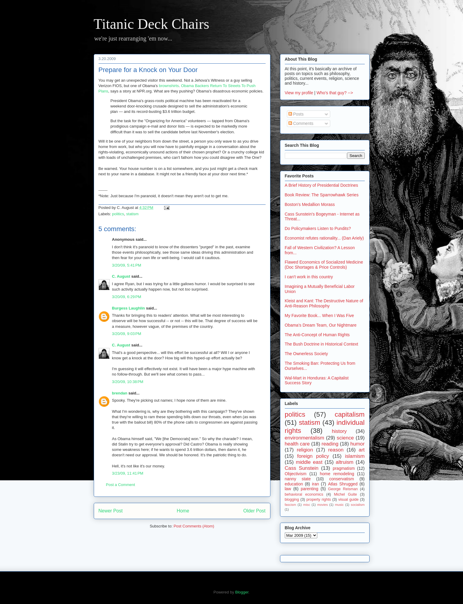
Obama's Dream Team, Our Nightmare (321, 325)
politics (118, 214)
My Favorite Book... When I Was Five (319, 315)
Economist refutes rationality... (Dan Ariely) (324, 238)
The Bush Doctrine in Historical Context (321, 344)
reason (335, 450)
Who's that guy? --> (335, 92)
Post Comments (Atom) (194, 526)
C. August (121, 276)
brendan (119, 393)
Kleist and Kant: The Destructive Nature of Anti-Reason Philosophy (324, 303)
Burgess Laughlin (128, 308)
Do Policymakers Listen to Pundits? (318, 228)
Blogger (241, 592)
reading (329, 444)
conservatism (341, 478)
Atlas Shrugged (343, 484)
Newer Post (111, 510)
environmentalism (304, 438)
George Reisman (343, 489)
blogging (292, 499)
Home (183, 510)
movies (322, 504)
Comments (301, 123)
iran (315, 484)
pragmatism (344, 468)
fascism (290, 504)
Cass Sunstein (301, 468)
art (362, 450)
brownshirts (169, 85)
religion (305, 450)
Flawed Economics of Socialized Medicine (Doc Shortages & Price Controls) (324, 265)
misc (306, 504)
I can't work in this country (309, 276)
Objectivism (295, 473)
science (345, 438)
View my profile (299, 92)
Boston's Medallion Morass (310, 204)
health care (297, 444)
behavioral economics (304, 494)
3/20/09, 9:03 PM (126, 333)
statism (132, 214)
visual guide (348, 499)
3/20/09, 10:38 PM (127, 381)
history (339, 431)
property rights (318, 499)
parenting (309, 488)
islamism (354, 456)
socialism (358, 504)
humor (357, 444)
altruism (345, 462)
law (288, 488)
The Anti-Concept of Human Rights (317, 334)
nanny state (298, 478)
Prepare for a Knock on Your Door (148, 70)
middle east (309, 462)
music (339, 504)
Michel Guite (345, 494)
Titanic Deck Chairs (151, 24)
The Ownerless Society (306, 353)
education (294, 484)
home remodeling (337, 473)
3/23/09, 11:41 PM (127, 473)
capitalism (350, 414)
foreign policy (313, 456)
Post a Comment (120, 484)
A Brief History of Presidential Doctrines (321, 185)
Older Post (254, 510)
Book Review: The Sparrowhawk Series (322, 194)
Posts (296, 114)
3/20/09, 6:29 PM (126, 296)
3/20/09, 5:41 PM (126, 265)
